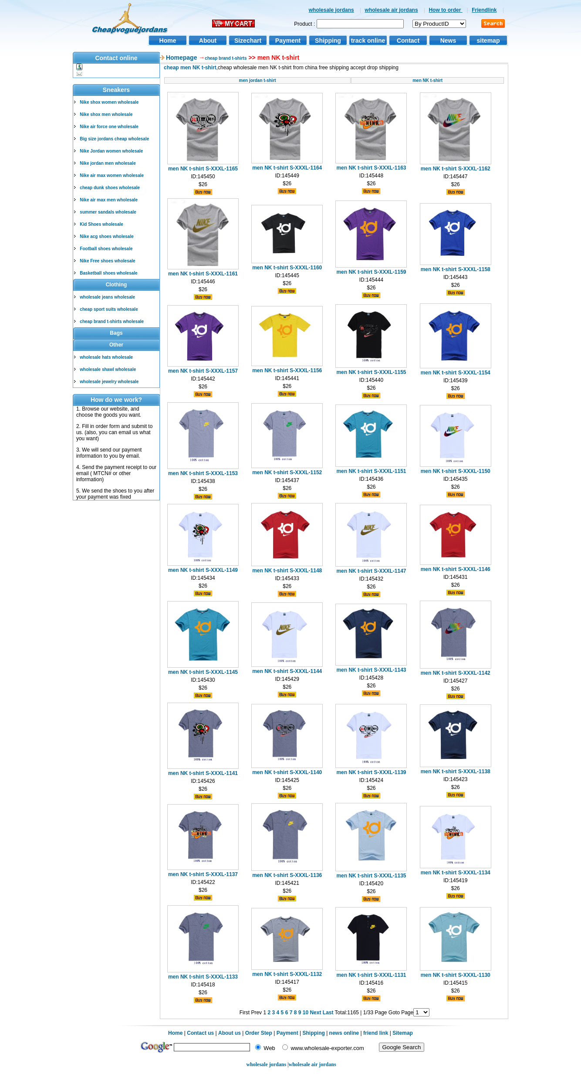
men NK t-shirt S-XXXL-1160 (287, 268)
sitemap (488, 40)
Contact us (200, 1033)
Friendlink (484, 10)
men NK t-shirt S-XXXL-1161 (203, 274)
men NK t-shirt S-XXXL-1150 (455, 471)
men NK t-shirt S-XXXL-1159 (371, 272)
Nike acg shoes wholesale (106, 236)
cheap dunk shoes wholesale (110, 187)
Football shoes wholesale (106, 248)
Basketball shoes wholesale (108, 273)
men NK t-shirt (427, 80)
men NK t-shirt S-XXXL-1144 (287, 671)
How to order (445, 10)
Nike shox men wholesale (106, 114)
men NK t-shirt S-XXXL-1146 (455, 569)
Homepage (180, 57)
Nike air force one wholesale (109, 126)
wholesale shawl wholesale (108, 369)
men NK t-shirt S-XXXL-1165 (203, 169)
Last (328, 1012)
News (448, 40)
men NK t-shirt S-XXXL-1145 (203, 672)
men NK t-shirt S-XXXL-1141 (203, 773)
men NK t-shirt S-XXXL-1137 (203, 874)
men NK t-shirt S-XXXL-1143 (371, 670)
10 (305, 1012)
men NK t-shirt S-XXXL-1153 (203, 473)
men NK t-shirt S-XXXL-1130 (455, 975)
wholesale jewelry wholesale (109, 381)
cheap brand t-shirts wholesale (112, 321)
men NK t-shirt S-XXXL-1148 (287, 571)
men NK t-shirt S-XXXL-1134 (455, 873)
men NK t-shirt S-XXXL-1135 (371, 876)
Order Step (259, 1033)
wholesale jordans (331, 10)
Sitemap (402, 1033)
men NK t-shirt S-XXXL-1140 (287, 772)
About (207, 40)
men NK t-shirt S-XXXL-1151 (371, 471)
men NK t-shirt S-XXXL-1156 (287, 370)
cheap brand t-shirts (226, 58)
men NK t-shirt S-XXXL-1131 (371, 975)
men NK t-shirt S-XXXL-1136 (287, 875)
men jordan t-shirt (257, 80)
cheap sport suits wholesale (109, 309)
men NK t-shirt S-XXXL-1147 (371, 571)
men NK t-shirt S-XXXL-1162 (455, 169)
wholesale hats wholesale (106, 357)
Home (167, 40)
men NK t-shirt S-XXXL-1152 (287, 472)
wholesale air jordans (391, 10)
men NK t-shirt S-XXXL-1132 (287, 974)
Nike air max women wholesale (112, 175)
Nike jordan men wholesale (107, 163)
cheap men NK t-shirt (190, 68)
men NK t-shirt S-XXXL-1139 (371, 772)
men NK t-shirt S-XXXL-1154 (455, 373)
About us (229, 1033)
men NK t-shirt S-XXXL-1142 (455, 673)
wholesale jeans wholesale (107, 297)
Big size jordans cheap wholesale (114, 138)
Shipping (328, 40)
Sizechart (247, 40)
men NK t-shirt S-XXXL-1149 (203, 570)
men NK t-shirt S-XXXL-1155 (371, 372)
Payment (288, 40)
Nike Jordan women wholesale (111, 151)
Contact (408, 40)
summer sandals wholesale (108, 212)
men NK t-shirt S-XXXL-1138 (455, 771)
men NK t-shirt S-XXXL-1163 (371, 168)
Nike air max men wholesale (109, 199)
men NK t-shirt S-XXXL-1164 (287, 168)
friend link (375, 1033)
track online (368, 40)
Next (315, 1012)
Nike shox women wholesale (109, 102)
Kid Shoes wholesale (101, 224)
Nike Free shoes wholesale (107, 260)
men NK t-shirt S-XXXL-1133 (203, 977)
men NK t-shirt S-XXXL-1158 (455, 269)
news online (344, 1033)
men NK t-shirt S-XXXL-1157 (203, 371)
